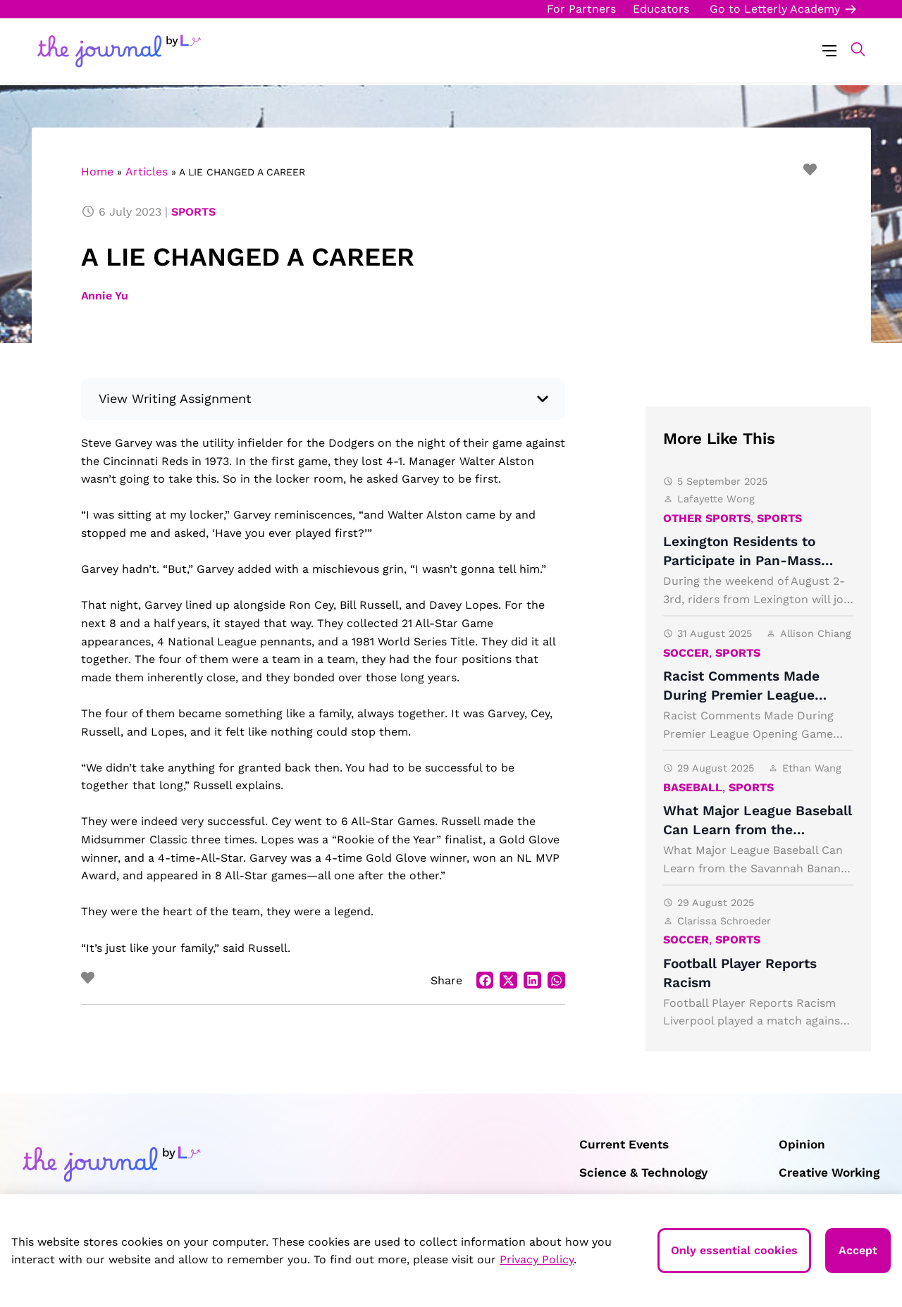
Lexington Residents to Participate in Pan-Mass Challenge (742, 560)
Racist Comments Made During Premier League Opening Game (741, 695)
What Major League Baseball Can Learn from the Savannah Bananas (757, 830)
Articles (146, 171)
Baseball (692, 787)
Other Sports (706, 518)
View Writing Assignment (175, 398)
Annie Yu (105, 295)
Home (97, 171)
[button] (850, 49)
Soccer (686, 652)
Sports (193, 211)
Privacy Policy (537, 1259)
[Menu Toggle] (829, 49)
